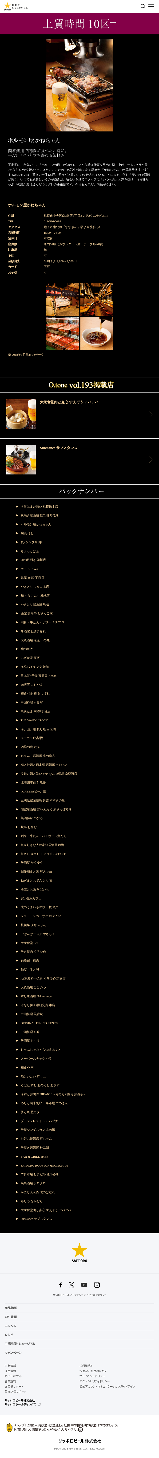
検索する (143, 6)
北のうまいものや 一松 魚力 (40, 907)
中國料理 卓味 (30, 1032)
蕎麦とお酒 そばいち (35, 889)
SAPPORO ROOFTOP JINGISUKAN (44, 1165)
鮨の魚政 (27, 649)
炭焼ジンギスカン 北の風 (38, 1129)
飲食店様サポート (15, 1391)
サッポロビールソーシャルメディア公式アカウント (80, 1295)
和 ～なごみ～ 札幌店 (35, 595)
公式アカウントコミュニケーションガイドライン (107, 1386)
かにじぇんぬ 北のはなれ (38, 1192)
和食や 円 (27, 1067)
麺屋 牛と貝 (30, 969)
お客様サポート (14, 1386)
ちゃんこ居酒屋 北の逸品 (38, 756)
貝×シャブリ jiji (31, 542)
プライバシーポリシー (92, 1376)
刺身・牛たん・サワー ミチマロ (42, 622)
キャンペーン (13, 1352)
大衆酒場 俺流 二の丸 (35, 640)
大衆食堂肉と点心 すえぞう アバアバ (46, 1210)
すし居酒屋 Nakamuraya (36, 996)
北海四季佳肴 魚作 (33, 782)
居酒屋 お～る (30, 1040)
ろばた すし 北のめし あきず (40, 1085)
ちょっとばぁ (30, 551)
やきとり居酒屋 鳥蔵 (35, 604)
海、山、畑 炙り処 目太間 (38, 729)
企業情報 (10, 1366)
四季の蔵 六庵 (30, 747)
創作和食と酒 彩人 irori (36, 871)
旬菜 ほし (27, 533)
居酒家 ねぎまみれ (33, 631)
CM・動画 (11, 1317)
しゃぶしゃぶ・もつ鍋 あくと (41, 1049)
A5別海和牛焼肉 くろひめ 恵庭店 (43, 978)
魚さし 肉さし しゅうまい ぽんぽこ (45, 854)
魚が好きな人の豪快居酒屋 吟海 (42, 845)
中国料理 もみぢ (32, 702)
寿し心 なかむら (32, 1201)
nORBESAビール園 (34, 791)
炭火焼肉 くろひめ (33, 951)
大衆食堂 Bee (29, 943)
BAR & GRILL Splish (34, 1156)
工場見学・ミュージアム (20, 1343)
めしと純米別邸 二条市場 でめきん (44, 1103)
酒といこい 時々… (33, 1076)
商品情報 (11, 1308)
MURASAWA (29, 569)
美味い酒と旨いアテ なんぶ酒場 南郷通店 (49, 774)
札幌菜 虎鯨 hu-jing (33, 925)
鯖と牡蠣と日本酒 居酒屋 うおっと (44, 765)
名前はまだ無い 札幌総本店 (39, 506)
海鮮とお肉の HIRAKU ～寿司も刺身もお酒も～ (53, 1094)
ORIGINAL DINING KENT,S (39, 1023)
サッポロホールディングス (20, 1404)
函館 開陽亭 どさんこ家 (37, 613)
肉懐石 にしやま (32, 684)
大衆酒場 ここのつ (33, 987)
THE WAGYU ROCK (34, 720)
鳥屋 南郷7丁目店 (32, 578)
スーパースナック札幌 (36, 1058)
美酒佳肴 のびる (32, 818)
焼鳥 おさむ (29, 827)
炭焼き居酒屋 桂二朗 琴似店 (40, 515)
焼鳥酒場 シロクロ (33, 1183)
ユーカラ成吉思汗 (33, 738)
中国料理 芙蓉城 (32, 1014)
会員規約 (10, 1381)
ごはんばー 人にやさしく (38, 934)
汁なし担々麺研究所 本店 (38, 1005)
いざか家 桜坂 (30, 658)
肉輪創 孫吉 (30, 960)
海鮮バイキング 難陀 (35, 667)
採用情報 (10, 1371)
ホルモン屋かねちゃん (36, 524)
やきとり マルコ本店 (35, 586)
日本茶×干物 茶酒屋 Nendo (39, 676)
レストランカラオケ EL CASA (41, 916)
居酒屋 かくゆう (32, 862)
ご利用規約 (86, 1366)
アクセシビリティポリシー (95, 1381)
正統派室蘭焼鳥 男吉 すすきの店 (43, 800)
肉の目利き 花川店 (33, 560)
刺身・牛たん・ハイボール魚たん (44, 836)
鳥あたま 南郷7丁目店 (36, 711)
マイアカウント (13, 1376)
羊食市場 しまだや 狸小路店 (40, 1174)
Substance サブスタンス (36, 1219)
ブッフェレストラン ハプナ (39, 1121)
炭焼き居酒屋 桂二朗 (35, 1147)
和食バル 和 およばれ (35, 693)
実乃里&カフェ (31, 898)
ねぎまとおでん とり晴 (36, 880)
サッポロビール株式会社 (20, 1400)
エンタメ (10, 1325)
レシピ (9, 1334)
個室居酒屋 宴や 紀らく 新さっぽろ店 (46, 809)
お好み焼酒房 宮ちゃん (36, 1138)
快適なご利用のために (93, 1371)
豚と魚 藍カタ (30, 1112)
